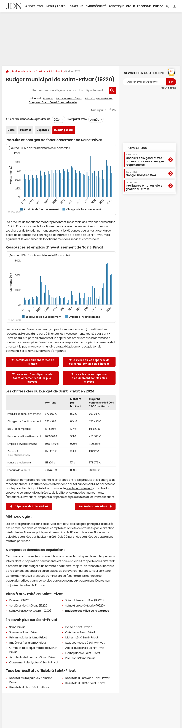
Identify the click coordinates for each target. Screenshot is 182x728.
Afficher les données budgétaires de (28, 119)
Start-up (76, 6)
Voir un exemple (168, 88)
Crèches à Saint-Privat (80, 632)
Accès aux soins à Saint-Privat (85, 647)
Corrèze (40, 71)
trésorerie (12, 492)
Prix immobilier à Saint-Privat (28, 637)
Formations (137, 147)
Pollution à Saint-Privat (80, 658)
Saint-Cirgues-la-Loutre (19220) (30, 610)
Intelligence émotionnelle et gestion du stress (145, 186)
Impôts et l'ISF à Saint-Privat (27, 642)
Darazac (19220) (20, 600)
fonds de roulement (79, 488)
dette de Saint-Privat (89, 234)
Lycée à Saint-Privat (78, 627)
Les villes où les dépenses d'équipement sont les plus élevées (89, 378)
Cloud (130, 6)
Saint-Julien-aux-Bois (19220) (84, 600)
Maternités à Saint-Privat (81, 637)
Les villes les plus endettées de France (32, 362)
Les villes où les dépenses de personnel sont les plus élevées (89, 362)
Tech (40, 6)
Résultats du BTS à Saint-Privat (85, 683)
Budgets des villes (22, 71)
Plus (158, 5)
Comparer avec (77, 119)
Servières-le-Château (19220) (29, 605)
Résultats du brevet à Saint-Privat (87, 677)
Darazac (48, 98)
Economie (144, 6)
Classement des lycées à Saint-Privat (33, 662)
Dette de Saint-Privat (95, 506)
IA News (30, 6)
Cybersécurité (95, 6)
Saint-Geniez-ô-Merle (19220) (85, 605)
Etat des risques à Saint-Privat (85, 642)
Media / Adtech (56, 6)
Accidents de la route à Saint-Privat (32, 657)
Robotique (116, 6)
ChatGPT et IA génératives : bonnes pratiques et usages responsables (145, 160)
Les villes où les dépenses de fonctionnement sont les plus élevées (32, 378)
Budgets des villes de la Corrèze (87, 610)
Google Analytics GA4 (141, 173)
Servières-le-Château (68, 98)
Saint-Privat (55, 71)
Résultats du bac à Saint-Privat (29, 687)
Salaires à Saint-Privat (23, 632)
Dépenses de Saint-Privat (29, 506)
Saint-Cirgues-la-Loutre (99, 98)
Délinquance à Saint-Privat (82, 652)
